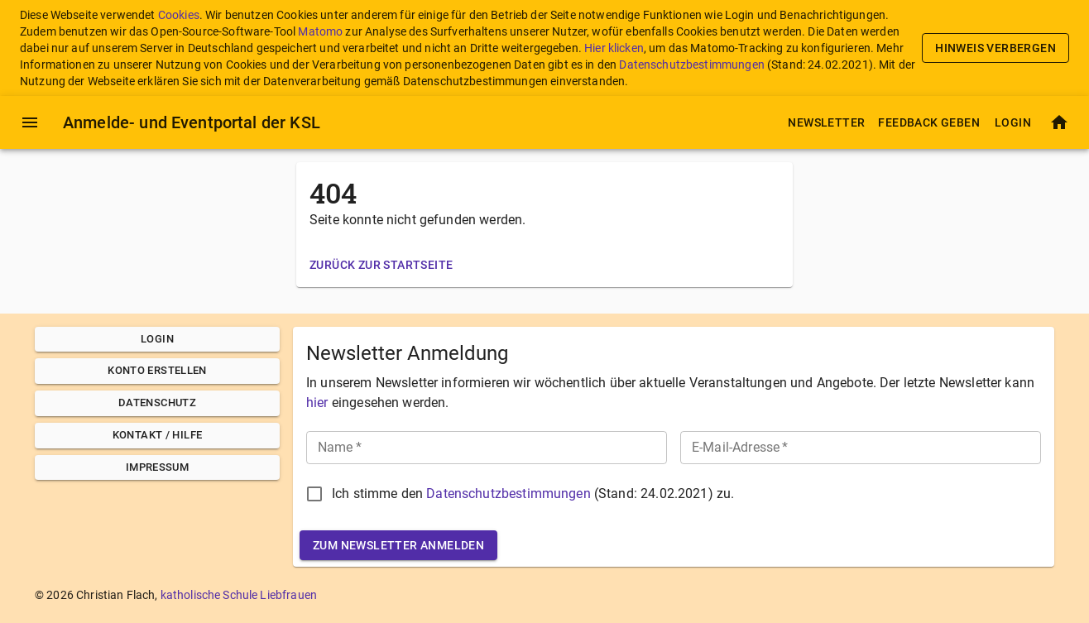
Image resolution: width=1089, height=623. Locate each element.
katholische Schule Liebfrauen (239, 594)
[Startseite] (1059, 122)
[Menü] (30, 122)
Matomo (320, 31)
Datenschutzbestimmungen (691, 64)
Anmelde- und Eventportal (191, 122)
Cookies (178, 15)
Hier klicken (614, 48)
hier (317, 402)
